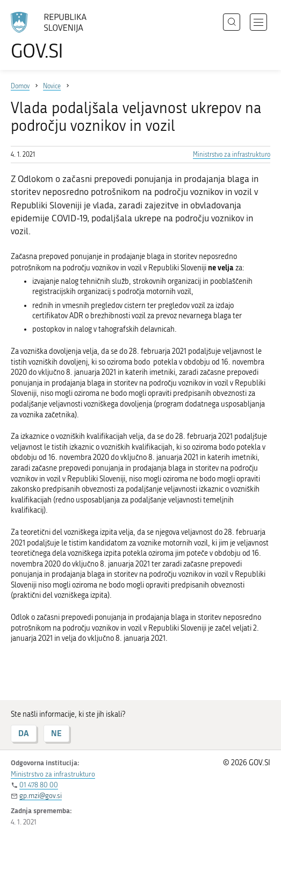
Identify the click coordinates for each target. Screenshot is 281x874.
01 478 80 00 (38, 785)
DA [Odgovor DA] (23, 733)
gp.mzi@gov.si (40, 796)
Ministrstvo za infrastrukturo (231, 154)
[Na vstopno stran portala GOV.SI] (54, 36)
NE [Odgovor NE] (56, 733)
